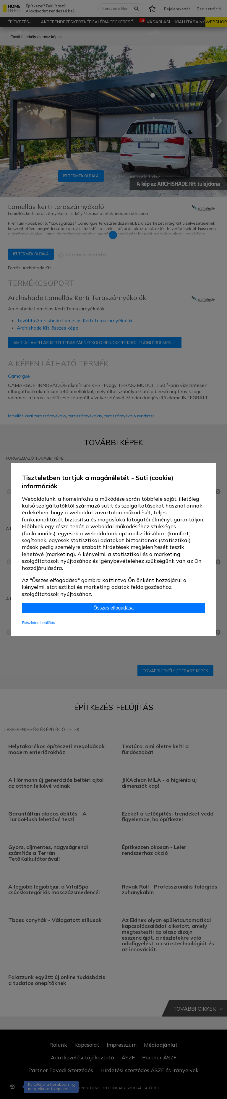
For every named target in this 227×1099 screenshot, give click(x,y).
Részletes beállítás (38, 622)
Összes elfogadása (113, 607)
